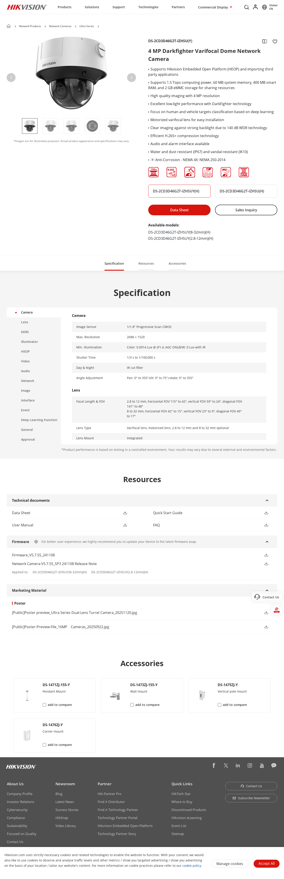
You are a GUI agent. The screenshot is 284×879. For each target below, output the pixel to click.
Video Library (65, 825)
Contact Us (15, 841)
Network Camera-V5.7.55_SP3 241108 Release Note (54, 563)
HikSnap (61, 817)
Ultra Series (86, 26)
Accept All (266, 863)
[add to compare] (265, 41)
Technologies (148, 7)
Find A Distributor (111, 801)
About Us (15, 783)
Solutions (92, 7)
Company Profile (19, 793)
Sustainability (17, 825)
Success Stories (67, 809)
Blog (58, 793)
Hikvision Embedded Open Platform (125, 825)
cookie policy (191, 865)
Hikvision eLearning (187, 817)
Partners (178, 7)
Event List (179, 825)
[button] (45, 26)
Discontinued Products (189, 809)
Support (118, 7)
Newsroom (65, 783)
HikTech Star (181, 793)
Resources (146, 263)
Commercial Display (213, 7)
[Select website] (268, 7)
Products (64, 7)
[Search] (247, 6)
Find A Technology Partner (118, 809)
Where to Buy (182, 801)
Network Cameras (60, 26)
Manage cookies (229, 863)
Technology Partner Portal (117, 817)
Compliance (16, 817)
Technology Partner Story (117, 833)
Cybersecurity (17, 809)
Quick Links (182, 783)
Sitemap (178, 833)
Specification (114, 263)
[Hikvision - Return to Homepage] (27, 7)
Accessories (177, 263)
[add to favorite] (273, 41)
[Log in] (256, 7)
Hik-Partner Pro (109, 793)
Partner (104, 783)
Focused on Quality (21, 833)
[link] (133, 612)
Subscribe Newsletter (251, 798)
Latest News (64, 801)
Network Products (30, 26)
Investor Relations (20, 801)
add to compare (60, 705)
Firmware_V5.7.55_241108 (33, 555)
